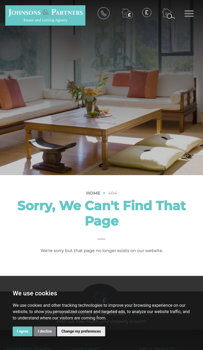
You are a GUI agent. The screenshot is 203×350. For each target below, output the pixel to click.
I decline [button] (45, 331)
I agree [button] (22, 331)
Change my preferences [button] (81, 331)
